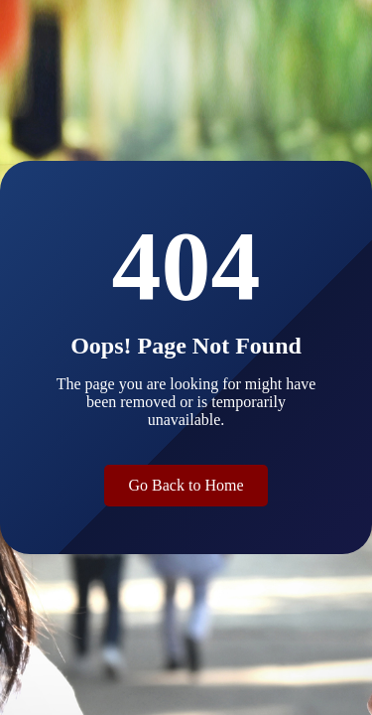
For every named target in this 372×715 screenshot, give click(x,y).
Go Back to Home (186, 485)
